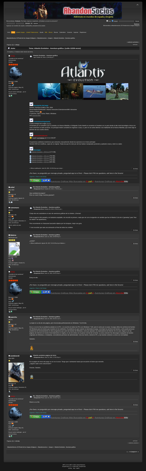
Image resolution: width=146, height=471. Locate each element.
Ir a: (128, 451)
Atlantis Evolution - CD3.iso (40, 160)
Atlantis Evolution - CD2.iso (40, 158)
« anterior (130, 42)
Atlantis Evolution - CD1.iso (40, 156)
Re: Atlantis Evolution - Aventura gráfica (46, 396)
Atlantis (48, 123)
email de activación (51, 21)
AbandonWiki (36, 115)
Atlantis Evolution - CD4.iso (40, 162)
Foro (108, 21)
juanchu (13, 317)
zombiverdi (14, 356)
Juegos (115, 21)
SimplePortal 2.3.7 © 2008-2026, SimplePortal (74, 466)
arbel (12, 187)
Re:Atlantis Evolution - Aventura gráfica (46, 187)
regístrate (35, 21)
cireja (12, 56)
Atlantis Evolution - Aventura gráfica (45, 55)
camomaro (14, 208)
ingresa (29, 21)
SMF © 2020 (72, 464)
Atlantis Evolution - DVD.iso (40, 152)
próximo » (136, 42)
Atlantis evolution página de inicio (44, 355)
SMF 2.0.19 (65, 464)
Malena (13, 235)
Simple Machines (80, 464)
